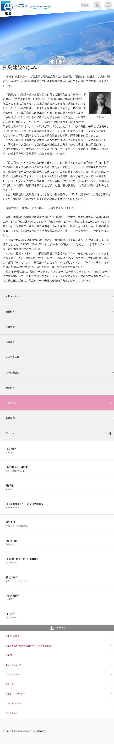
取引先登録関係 (12, 635)
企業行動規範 (12, 372)
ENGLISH (85, 5)
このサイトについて (14, 703)
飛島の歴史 (11, 403)
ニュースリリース (13, 664)
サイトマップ (11, 712)
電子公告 (9, 684)
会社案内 (10, 418)
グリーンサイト (12, 674)
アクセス (10, 433)
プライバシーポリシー (15, 693)
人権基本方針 (12, 357)
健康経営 (10, 387)
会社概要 (10, 311)
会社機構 (10, 326)
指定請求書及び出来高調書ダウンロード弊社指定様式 (29, 645)
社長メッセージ (14, 296)
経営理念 (10, 342)
